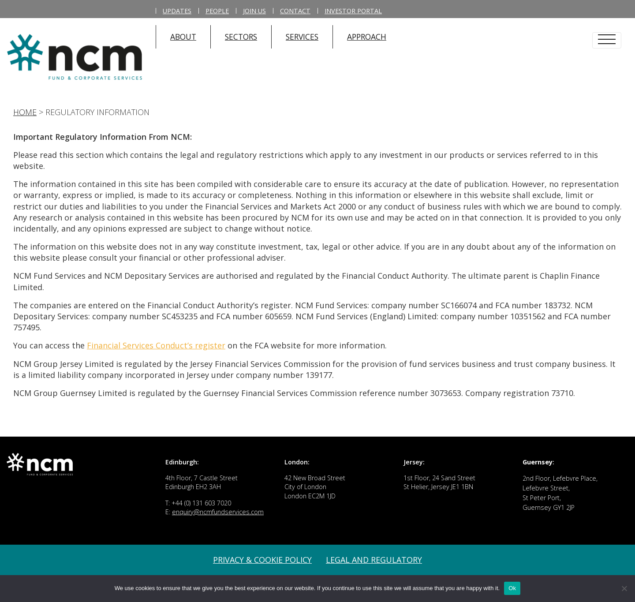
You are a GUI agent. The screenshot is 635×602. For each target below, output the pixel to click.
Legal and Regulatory (374, 559)
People (217, 11)
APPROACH (366, 36)
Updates (177, 11)
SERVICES (302, 36)
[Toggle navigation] (606, 40)
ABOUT (183, 36)
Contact (295, 11)
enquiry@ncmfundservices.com (218, 512)
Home (25, 112)
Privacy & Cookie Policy (262, 559)
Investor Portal (353, 11)
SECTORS (241, 36)
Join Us (254, 11)
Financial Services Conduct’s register (156, 345)
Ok (512, 588)
